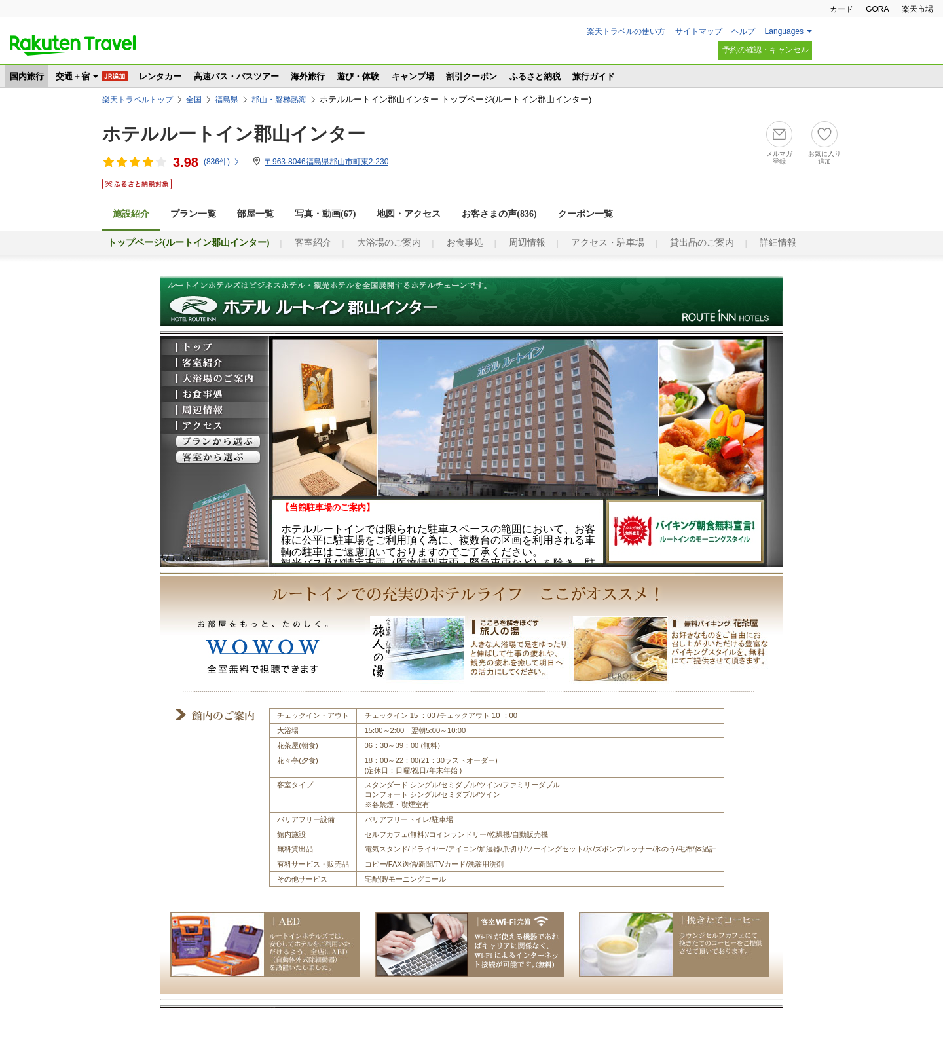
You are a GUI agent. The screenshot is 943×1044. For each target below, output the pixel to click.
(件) (222, 162)
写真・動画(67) (325, 214)
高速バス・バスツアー (236, 76)
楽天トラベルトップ (137, 99)
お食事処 (465, 243)
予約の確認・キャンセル (765, 49)
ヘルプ (743, 31)
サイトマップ (698, 31)
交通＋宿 (73, 76)
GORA (877, 9)
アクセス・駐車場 (607, 243)
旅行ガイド (593, 76)
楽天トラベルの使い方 (626, 31)
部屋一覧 (255, 214)
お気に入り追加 (824, 157)
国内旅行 (27, 76)
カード (841, 9)
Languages (784, 31)
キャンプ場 (413, 76)
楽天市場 (917, 9)
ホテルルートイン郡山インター (233, 134)
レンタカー (160, 76)
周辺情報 (527, 243)
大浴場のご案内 (389, 243)
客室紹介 (313, 243)
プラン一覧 (193, 214)
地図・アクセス (409, 214)
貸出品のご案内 (702, 243)
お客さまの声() (499, 214)
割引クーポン (471, 76)
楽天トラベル (73, 45)
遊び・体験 (358, 76)
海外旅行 (308, 76)
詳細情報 (778, 243)
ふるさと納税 (535, 76)
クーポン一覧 (585, 214)
